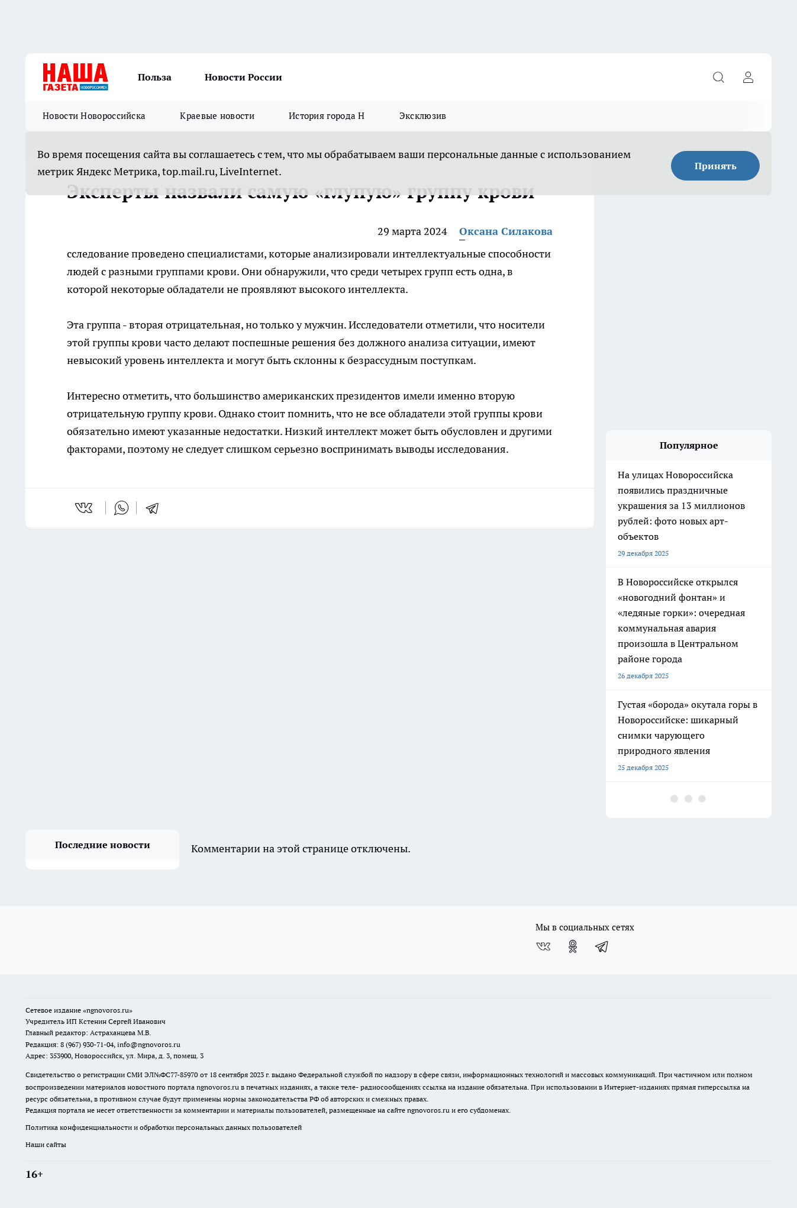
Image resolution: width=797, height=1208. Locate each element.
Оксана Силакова (506, 231)
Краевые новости (217, 115)
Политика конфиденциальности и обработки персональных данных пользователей (163, 1127)
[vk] (85, 508)
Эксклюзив (423, 115)
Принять (716, 166)
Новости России (243, 77)
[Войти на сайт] (748, 77)
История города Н (327, 115)
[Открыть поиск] (718, 77)
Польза (155, 77)
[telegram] (156, 508)
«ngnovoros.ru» (108, 1010)
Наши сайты (45, 1144)
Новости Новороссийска (94, 115)
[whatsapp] (121, 508)
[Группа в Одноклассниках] (573, 946)
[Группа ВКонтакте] (543, 946)
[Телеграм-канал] (602, 946)
